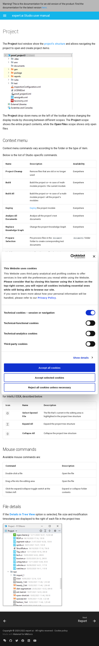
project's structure (54, 43)
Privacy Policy (47, 297)
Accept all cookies (49, 367)
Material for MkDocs (23, 634)
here (44, 7)
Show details (81, 357)
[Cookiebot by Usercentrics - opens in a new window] (70, 256)
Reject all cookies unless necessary (49, 387)
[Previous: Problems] (13, 619)
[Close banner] (94, 256)
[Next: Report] (61, 619)
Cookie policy (61, 630)
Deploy (33, 208)
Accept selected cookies (49, 377)
